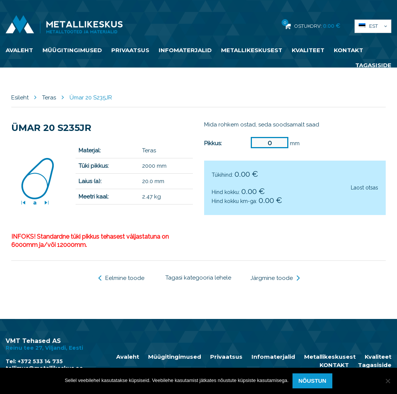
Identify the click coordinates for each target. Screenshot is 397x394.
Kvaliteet (308, 50)
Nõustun (312, 380)
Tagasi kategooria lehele (198, 277)
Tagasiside (373, 65)
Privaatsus (130, 50)
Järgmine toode (275, 278)
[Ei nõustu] (387, 381)
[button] (373, 26)
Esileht (20, 97)
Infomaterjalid (185, 50)
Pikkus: (213, 143)
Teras (49, 97)
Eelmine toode (121, 278)
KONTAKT (348, 50)
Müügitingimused (72, 50)
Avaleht (19, 50)
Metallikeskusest (251, 50)
